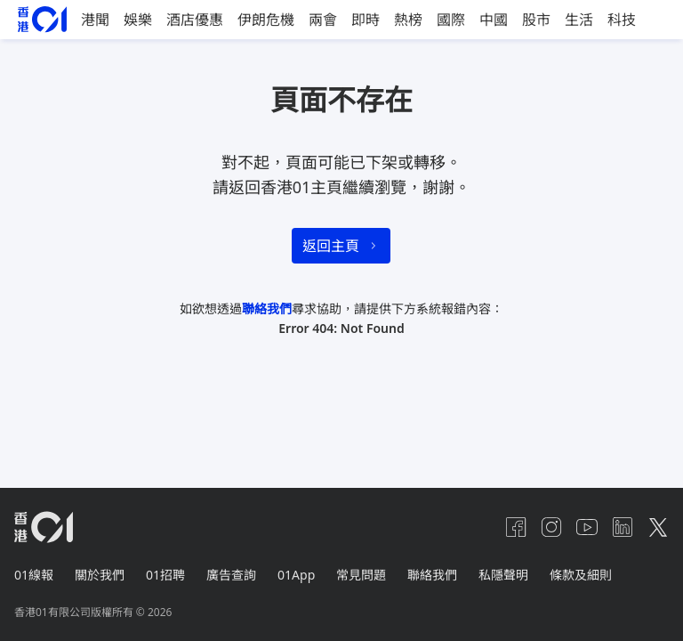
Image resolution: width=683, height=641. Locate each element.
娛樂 (138, 19)
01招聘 (165, 574)
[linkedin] (622, 527)
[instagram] (551, 527)
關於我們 (100, 574)
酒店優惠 (194, 19)
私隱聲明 (503, 574)
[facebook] (515, 527)
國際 (451, 19)
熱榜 (408, 19)
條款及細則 (581, 574)
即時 (365, 19)
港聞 (95, 19)
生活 (579, 19)
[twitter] (658, 527)
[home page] (42, 19)
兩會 (323, 19)
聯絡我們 (267, 308)
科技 (621, 19)
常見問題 (361, 574)
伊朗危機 (265, 19)
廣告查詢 (231, 574)
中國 (493, 19)
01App (296, 574)
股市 (536, 19)
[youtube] (587, 527)
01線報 (33, 574)
